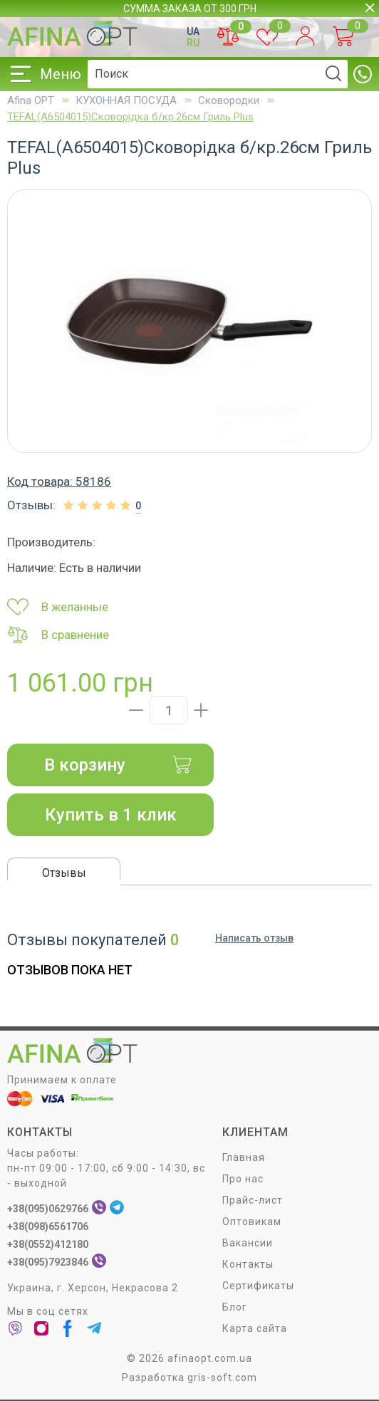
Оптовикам (251, 1222)
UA (193, 31)
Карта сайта (254, 1329)
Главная (243, 1158)
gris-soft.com (222, 1378)
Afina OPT (30, 100)
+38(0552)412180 (47, 1245)
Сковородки (228, 100)
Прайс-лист (252, 1201)
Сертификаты (258, 1286)
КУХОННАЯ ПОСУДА (126, 100)
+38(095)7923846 (47, 1263)
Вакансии (247, 1243)
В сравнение (58, 634)
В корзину (118, 765)
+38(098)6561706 (47, 1227)
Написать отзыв (254, 938)
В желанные (57, 606)
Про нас (243, 1179)
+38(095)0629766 (47, 1209)
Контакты (248, 1265)
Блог (234, 1307)
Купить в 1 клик (111, 815)
